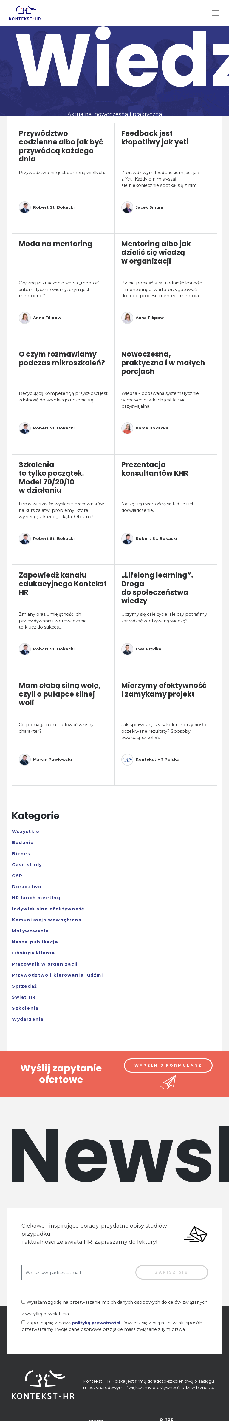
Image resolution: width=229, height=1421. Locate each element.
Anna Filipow (40, 318)
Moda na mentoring (55, 244)
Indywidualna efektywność (48, 909)
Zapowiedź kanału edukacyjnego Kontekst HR (63, 583)
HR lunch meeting (36, 897)
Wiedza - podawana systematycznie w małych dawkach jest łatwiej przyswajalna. (160, 400)
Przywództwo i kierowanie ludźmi (57, 975)
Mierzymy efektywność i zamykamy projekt (164, 690)
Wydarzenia (28, 1019)
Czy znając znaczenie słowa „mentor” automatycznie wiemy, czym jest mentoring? (59, 289)
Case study (27, 864)
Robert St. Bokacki (47, 207)
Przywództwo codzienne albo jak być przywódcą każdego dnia (61, 146)
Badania (23, 842)
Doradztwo (26, 886)
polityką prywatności (96, 1322)
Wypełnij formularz (168, 1065)
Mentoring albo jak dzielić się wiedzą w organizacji (156, 252)
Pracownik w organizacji (45, 964)
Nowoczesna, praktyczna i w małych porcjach (163, 362)
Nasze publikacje (35, 942)
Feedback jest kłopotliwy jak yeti (154, 137)
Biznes (21, 853)
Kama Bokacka (144, 428)
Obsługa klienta (33, 953)
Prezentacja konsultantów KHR (154, 469)
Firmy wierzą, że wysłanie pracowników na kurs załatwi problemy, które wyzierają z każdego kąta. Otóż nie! (61, 510)
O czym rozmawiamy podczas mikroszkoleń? (62, 358)
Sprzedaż (24, 986)
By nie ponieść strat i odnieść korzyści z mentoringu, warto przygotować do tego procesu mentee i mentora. (162, 289)
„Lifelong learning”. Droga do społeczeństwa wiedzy (157, 588)
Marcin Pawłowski (45, 760)
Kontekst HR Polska (150, 760)
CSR (17, 875)
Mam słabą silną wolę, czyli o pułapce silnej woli (59, 694)
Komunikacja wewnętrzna (46, 920)
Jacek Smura (142, 207)
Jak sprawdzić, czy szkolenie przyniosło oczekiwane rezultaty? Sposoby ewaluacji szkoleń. (163, 731)
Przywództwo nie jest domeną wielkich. (62, 172)
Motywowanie (30, 931)
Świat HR (24, 997)
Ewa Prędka (141, 649)
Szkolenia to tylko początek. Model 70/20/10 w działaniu (51, 477)
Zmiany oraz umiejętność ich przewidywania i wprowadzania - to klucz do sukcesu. (54, 621)
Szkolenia (25, 1008)
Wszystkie (25, 831)
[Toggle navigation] (215, 13)
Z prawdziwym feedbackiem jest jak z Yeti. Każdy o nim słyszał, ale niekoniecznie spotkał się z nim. (160, 179)
